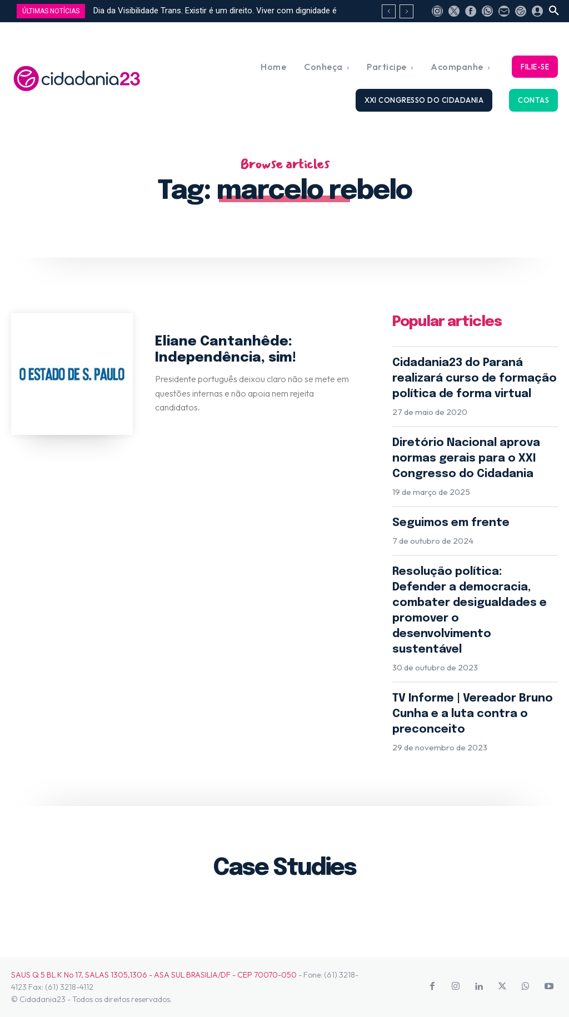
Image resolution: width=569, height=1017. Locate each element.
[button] (554, 11)
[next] (406, 11)
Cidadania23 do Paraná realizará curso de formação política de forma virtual (474, 378)
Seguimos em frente (451, 523)
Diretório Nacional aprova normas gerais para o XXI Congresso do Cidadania (466, 458)
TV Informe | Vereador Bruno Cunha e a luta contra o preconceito (472, 714)
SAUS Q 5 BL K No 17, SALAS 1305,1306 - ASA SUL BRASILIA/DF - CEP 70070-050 (154, 975)
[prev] (389, 11)
